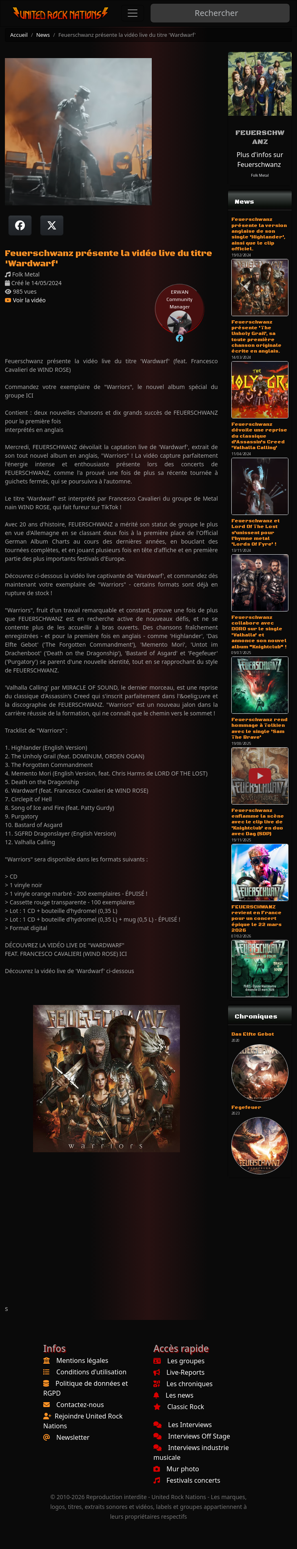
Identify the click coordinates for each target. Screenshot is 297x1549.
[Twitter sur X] (52, 225)
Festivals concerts (186, 1480)
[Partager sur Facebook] (20, 225)
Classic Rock (178, 1406)
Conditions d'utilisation (91, 1371)
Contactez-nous (80, 1404)
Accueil (19, 34)
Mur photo (176, 1468)
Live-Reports (178, 1372)
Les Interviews (182, 1424)
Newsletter (72, 1437)
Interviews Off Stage (191, 1436)
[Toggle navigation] (132, 13)
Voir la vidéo (25, 300)
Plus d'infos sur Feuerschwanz (260, 159)
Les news (173, 1395)
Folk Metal (259, 175)
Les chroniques (183, 1383)
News (43, 34)
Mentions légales (82, 1360)
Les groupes (178, 1360)
